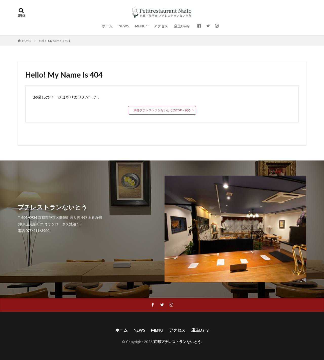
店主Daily (182, 26)
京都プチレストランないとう (177, 341)
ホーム (107, 26)
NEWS (123, 26)
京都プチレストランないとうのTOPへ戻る (162, 110)
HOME (26, 41)
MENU (140, 26)
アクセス (161, 26)
